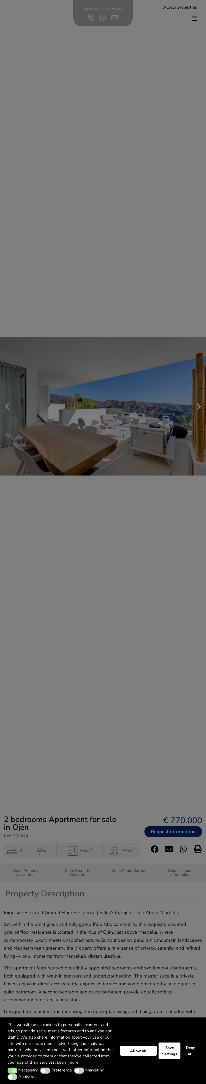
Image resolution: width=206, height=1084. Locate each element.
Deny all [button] (190, 1051)
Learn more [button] (67, 1062)
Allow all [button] (138, 1050)
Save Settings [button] (169, 1051)
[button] (12, 1070)
